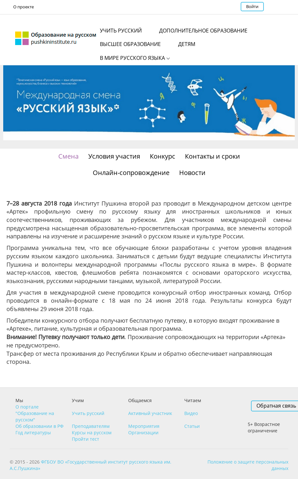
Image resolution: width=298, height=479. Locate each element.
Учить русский (88, 413)
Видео (191, 413)
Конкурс (162, 156)
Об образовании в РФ (39, 426)
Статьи (192, 426)
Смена (68, 156)
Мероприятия (143, 426)
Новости (192, 172)
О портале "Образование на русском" (34, 413)
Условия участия (114, 156)
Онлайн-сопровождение (131, 172)
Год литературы (33, 432)
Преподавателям (91, 426)
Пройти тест (85, 439)
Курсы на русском (91, 432)
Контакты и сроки (212, 156)
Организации (143, 432)
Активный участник (150, 413)
